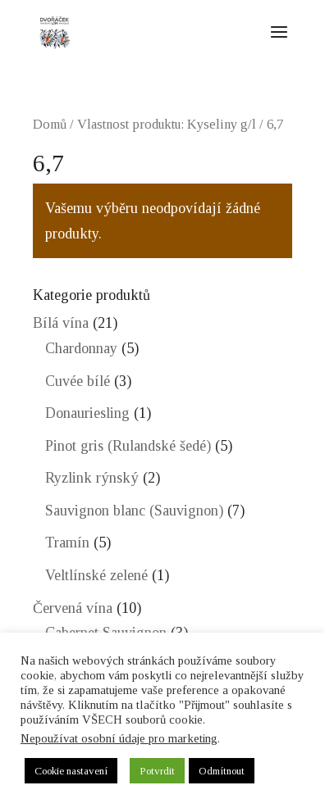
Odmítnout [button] (222, 771)
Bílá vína (61, 323)
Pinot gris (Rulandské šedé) (128, 446)
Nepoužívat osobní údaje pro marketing (119, 738)
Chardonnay (81, 348)
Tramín (67, 542)
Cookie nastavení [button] (71, 771)
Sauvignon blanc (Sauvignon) (134, 510)
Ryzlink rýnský (92, 478)
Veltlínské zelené (96, 575)
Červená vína (72, 608)
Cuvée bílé (77, 381)
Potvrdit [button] (157, 771)
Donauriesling (87, 413)
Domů (49, 124)
